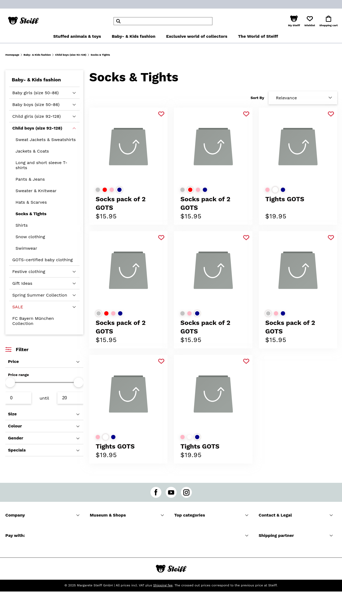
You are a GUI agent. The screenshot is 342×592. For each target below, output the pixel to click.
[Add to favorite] (161, 114)
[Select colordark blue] (119, 190)
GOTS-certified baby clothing (42, 259)
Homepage (12, 54)
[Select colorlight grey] (98, 190)
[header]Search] (163, 21)
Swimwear (26, 248)
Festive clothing (28, 271)
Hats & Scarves (31, 202)
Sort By (257, 98)
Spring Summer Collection (39, 295)
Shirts (21, 225)
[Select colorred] (105, 190)
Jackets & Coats (32, 151)
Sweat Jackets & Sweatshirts (45, 139)
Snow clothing (30, 236)
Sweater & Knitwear (36, 190)
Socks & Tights (30, 213)
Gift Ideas (22, 283)
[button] (294, 21)
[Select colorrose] (112, 190)
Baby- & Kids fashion (37, 54)
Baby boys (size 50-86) (36, 104)
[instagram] (186, 492)
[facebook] (155, 492)
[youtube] (171, 492)
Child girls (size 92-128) (36, 116)
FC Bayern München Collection (33, 321)
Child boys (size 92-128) (70, 54)
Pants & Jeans (30, 179)
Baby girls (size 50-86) (35, 92)
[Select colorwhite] (275, 190)
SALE (17, 306)
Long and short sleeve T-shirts (41, 165)
